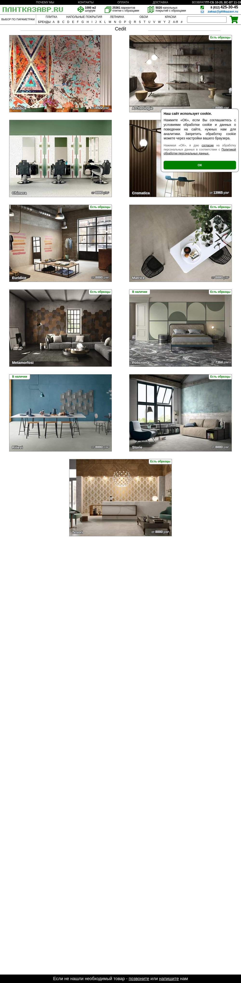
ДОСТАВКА (160, 2)
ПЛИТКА (51, 17)
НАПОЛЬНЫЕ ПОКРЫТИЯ (84, 17)
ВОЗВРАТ (198, 2)
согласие (208, 145)
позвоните (139, 978)
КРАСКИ (170, 17)
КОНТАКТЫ (86, 2)
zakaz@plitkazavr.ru (223, 11)
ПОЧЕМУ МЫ (45, 2)
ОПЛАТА (123, 2)
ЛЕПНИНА (117, 17)
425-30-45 (224, 7)
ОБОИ (144, 17)
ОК (200, 165)
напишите (169, 978)
